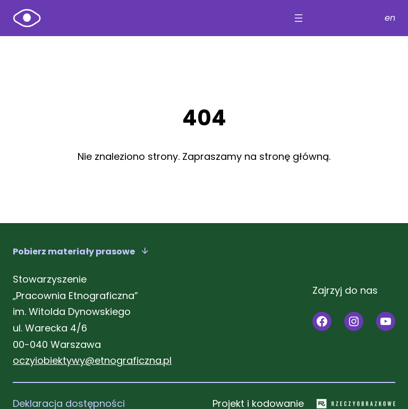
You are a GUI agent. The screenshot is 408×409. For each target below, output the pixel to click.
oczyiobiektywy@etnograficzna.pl (92, 360)
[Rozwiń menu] (298, 18)
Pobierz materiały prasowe (74, 251)
